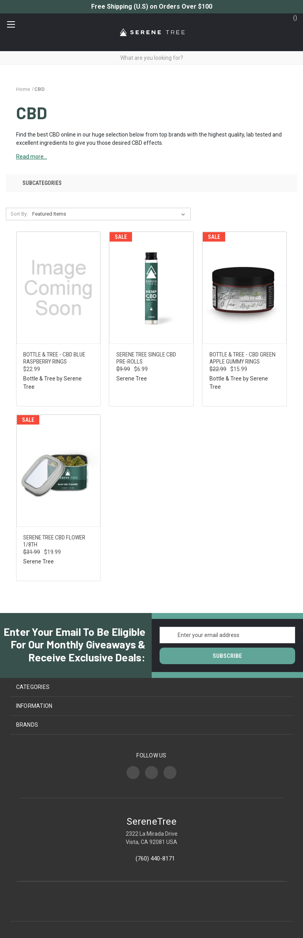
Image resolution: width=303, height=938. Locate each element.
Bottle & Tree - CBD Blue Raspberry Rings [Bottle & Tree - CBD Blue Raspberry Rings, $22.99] (54, 358)
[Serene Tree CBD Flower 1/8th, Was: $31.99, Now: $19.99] (58, 470)
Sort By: (19, 214)
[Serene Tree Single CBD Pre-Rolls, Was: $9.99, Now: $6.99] (151, 287)
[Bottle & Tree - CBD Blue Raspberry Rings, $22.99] (58, 287)
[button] (151, 183)
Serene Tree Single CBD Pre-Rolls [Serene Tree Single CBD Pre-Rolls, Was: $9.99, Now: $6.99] (146, 358)
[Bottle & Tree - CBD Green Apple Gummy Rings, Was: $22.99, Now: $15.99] (244, 287)
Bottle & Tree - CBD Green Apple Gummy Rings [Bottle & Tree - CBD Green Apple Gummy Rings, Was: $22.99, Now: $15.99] (242, 358)
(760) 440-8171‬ (155, 858)
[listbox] (110, 214)
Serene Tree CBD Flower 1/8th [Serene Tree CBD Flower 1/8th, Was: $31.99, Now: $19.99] (54, 541)
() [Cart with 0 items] (291, 17)
